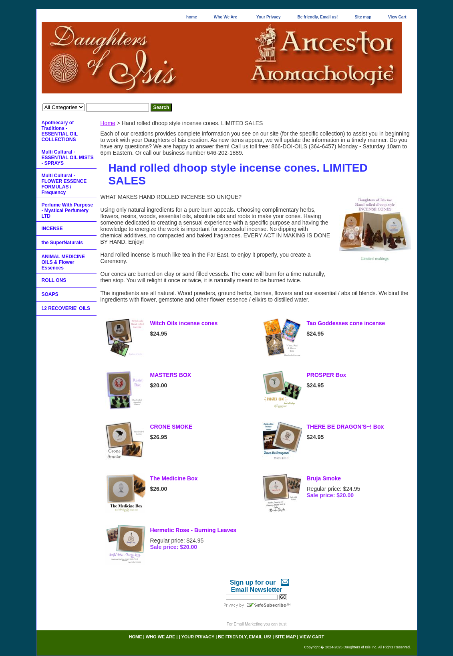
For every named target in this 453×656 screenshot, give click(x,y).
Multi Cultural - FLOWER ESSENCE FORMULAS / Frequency (64, 184)
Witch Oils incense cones (184, 323)
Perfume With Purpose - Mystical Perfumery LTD (67, 210)
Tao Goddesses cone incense (346, 323)
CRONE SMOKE (171, 426)
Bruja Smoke (324, 478)
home (191, 17)
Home (108, 123)
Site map (362, 17)
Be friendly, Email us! (317, 17)
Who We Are (225, 17)
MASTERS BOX (170, 375)
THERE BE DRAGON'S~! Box (345, 426)
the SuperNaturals (62, 242)
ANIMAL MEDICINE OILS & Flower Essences (63, 262)
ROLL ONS (54, 280)
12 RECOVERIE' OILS (66, 308)
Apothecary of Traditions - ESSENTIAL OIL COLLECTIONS (60, 131)
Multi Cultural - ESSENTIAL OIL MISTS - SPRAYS (68, 157)
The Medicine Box (174, 478)
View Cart (397, 17)
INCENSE (52, 228)
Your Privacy (268, 17)
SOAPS (50, 294)
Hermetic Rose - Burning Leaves (193, 530)
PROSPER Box (326, 375)
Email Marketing (248, 624)
